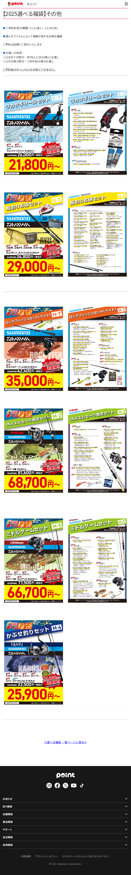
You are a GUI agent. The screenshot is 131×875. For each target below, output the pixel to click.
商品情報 (65, 822)
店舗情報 (65, 814)
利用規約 (26, 856)
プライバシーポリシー (46, 856)
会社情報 (65, 837)
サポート (65, 829)
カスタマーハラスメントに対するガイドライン (86, 856)
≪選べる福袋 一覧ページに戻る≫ (65, 742)
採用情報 (65, 845)
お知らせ (65, 799)
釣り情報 (65, 806)
